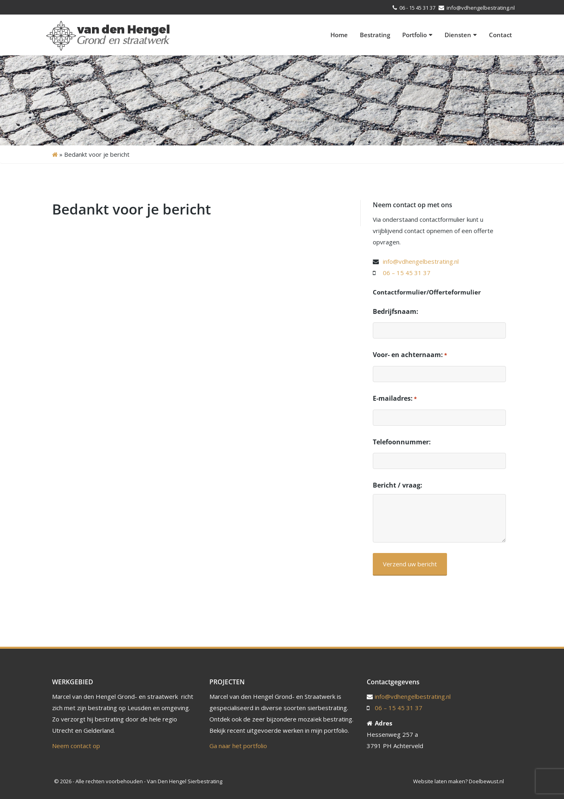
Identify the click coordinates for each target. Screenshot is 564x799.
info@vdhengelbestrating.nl (480, 7)
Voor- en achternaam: (410, 355)
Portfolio (417, 35)
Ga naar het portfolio (238, 746)
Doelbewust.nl (486, 781)
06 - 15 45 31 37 (417, 7)
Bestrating (375, 35)
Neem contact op (76, 746)
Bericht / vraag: (397, 485)
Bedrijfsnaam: (395, 311)
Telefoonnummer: (402, 441)
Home (339, 35)
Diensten (461, 35)
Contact (500, 35)
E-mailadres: (395, 398)
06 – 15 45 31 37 (406, 273)
